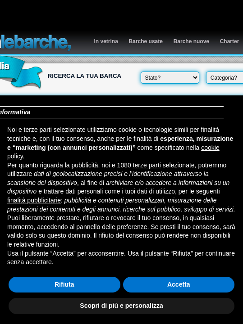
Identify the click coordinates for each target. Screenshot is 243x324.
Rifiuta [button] (64, 284)
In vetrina (106, 41)
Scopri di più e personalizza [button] (121, 305)
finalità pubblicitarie (34, 200)
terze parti (147, 165)
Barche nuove (191, 41)
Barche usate (146, 41)
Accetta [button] (178, 284)
